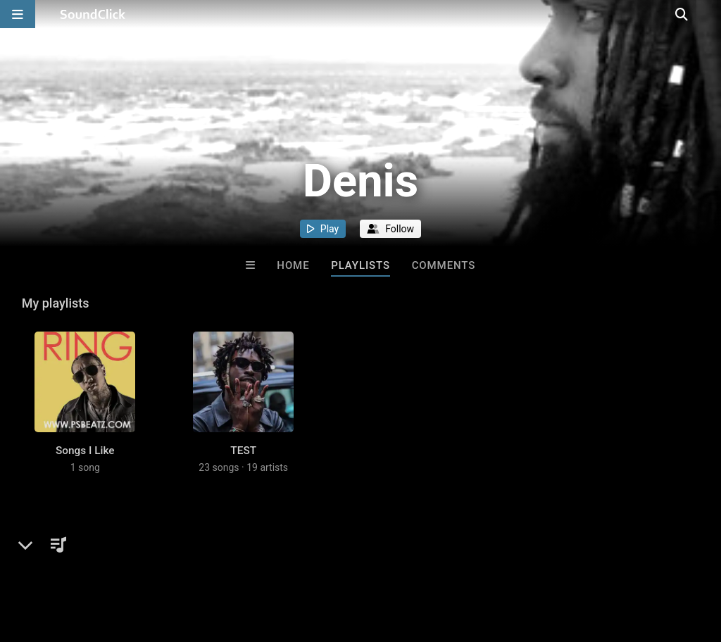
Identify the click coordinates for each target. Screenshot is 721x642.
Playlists (360, 265)
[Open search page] (707, 14)
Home (293, 265)
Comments (444, 265)
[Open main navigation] (17, 14)
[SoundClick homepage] (93, 14)
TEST (243, 464)
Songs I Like (85, 464)
